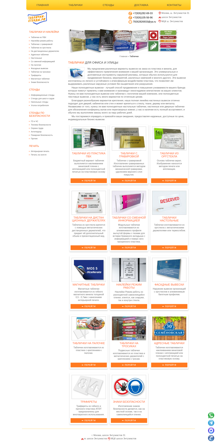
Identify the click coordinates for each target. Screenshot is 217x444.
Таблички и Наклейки (44, 31)
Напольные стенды (39, 102)
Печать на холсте (38, 155)
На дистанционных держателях (45, 51)
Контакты (174, 5)
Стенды (108, 5)
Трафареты (36, 75)
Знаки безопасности (40, 82)
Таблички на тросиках (41, 72)
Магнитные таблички (40, 79)
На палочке (36, 65)
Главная (43, 5)
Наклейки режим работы (42, 41)
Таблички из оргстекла (41, 48)
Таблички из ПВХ (38, 37)
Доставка (141, 5)
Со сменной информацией (43, 61)
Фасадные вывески (39, 68)
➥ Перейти (89, 180)
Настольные (36, 58)
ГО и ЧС (34, 121)
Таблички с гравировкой (41, 44)
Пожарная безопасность (42, 135)
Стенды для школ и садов (42, 98)
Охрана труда (37, 128)
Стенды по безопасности (39, 114)
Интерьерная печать (40, 151)
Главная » (124, 56)
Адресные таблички (40, 54)
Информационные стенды (42, 95)
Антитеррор (36, 132)
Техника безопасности (41, 125)
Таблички (75, 5)
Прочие (34, 138)
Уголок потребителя (40, 105)
